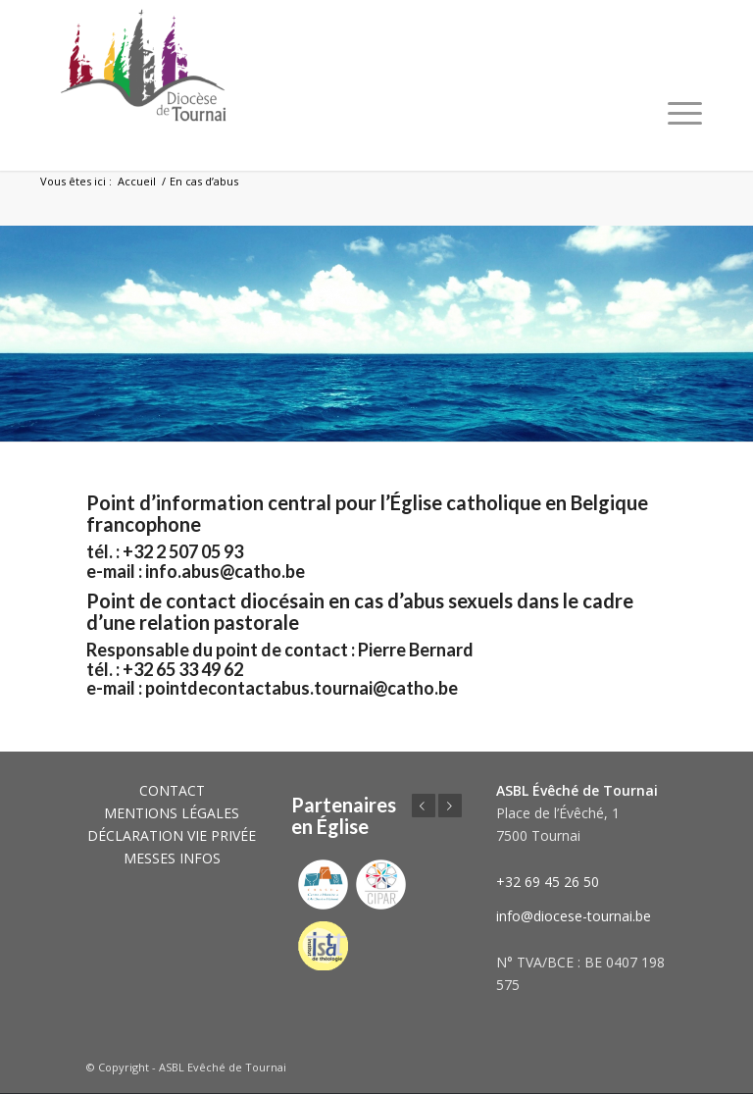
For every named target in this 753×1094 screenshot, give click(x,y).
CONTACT (172, 790)
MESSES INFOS (172, 858)
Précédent (423, 805)
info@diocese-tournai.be (573, 916)
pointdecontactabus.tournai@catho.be (301, 688)
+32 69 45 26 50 (547, 881)
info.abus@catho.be (226, 571)
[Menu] (685, 113)
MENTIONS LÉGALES (171, 813)
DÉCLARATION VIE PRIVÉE (171, 835)
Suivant (450, 805)
